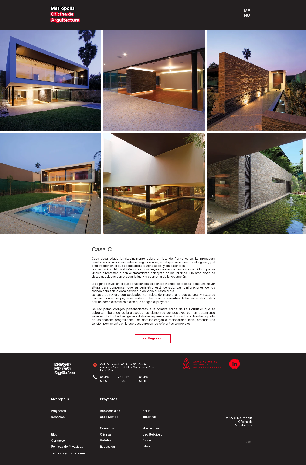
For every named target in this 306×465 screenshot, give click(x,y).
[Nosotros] (66, 418)
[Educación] (113, 447)
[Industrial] (157, 417)
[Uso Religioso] (155, 435)
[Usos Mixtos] (115, 417)
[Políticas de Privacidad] (67, 447)
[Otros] (155, 447)
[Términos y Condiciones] (68, 454)
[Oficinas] (113, 435)
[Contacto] (66, 441)
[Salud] (157, 412)
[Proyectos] (66, 412)
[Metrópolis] (66, 399)
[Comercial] (115, 429)
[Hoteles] (113, 441)
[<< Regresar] (153, 338)
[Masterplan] (155, 429)
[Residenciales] (115, 412)
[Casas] (155, 441)
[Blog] (66, 435)
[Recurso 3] (234, 364)
